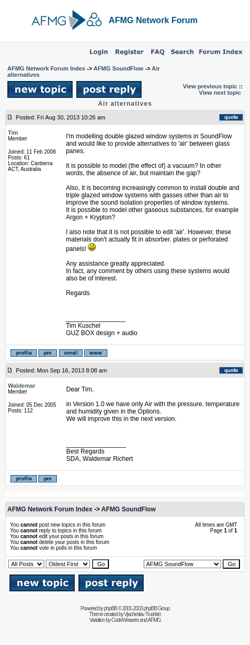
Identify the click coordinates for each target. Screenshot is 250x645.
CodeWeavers (125, 620)
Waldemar (21, 385)
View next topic (220, 92)
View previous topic (210, 86)
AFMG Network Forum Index (46, 68)
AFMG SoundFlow (119, 68)
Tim (13, 132)
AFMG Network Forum (153, 20)
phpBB (110, 608)
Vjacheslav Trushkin (142, 614)
